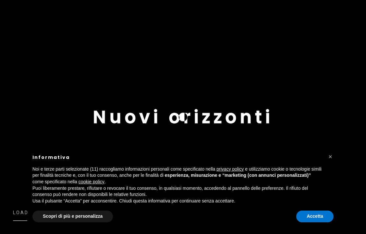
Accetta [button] (315, 216)
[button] (330, 156)
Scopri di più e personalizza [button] (73, 216)
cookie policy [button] (91, 181)
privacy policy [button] (230, 169)
